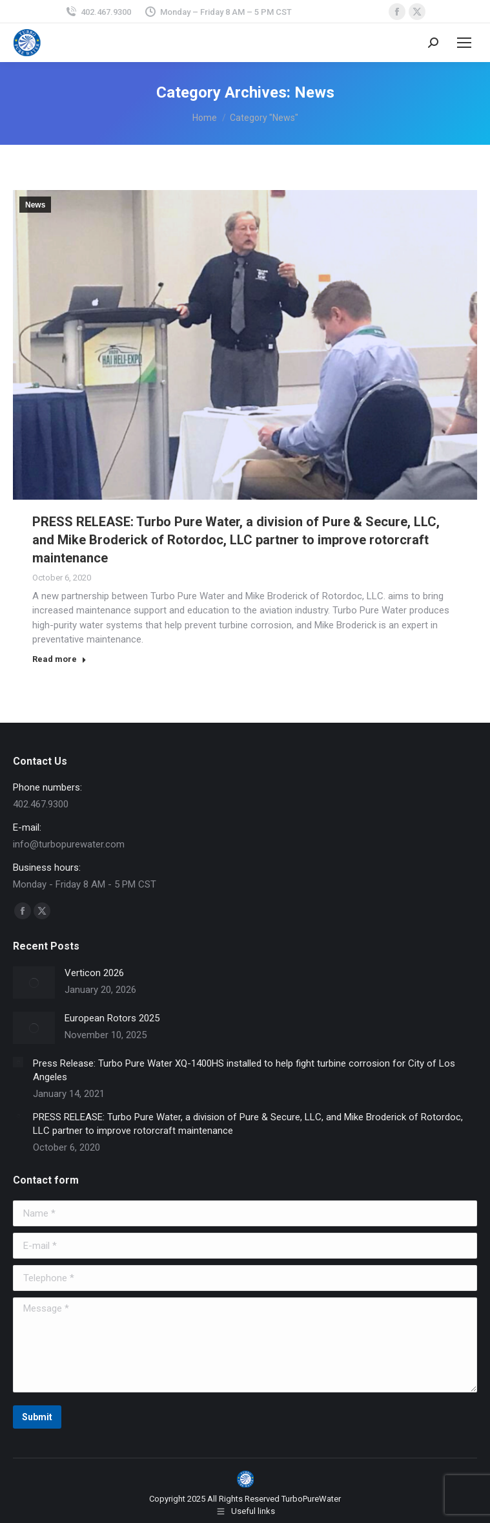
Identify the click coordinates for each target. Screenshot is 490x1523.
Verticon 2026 (94, 973)
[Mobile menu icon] (464, 43)
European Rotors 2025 (112, 1018)
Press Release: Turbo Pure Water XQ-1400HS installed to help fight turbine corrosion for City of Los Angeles (244, 1070)
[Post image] (34, 982)
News (35, 204)
